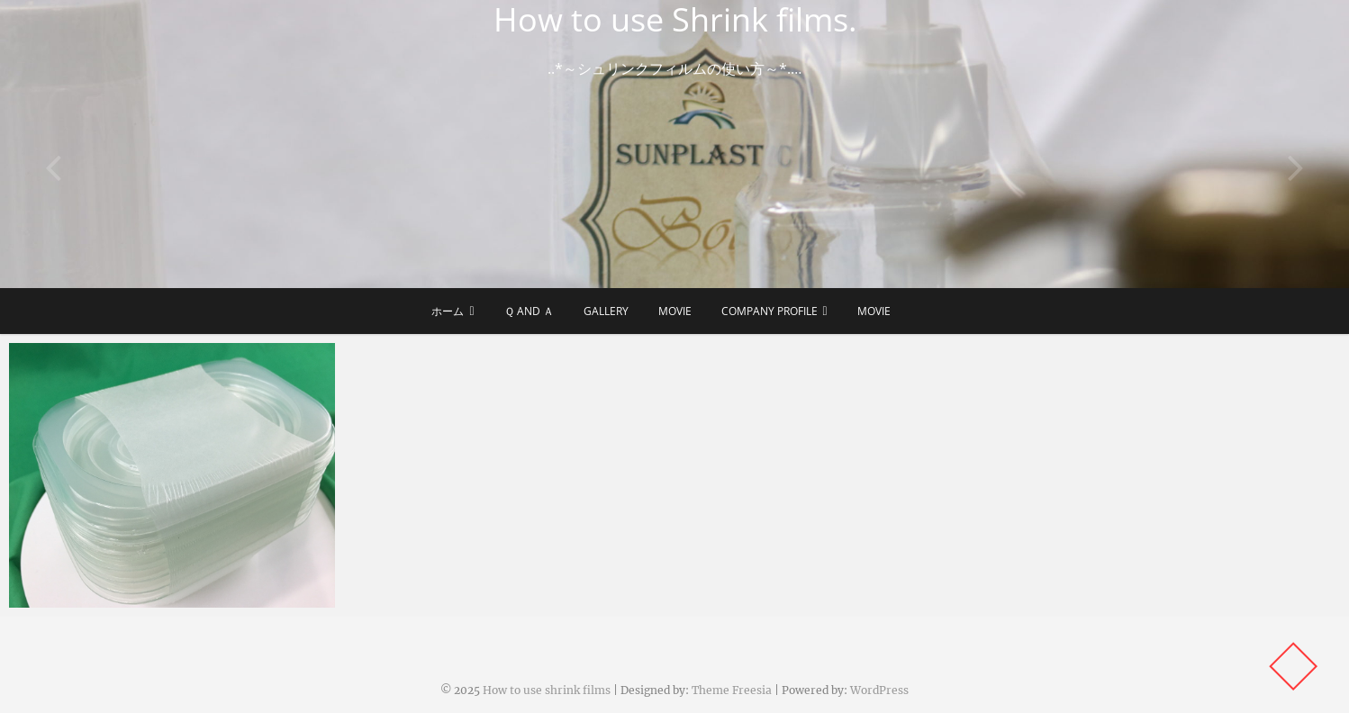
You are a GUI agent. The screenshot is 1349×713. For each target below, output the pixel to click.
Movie (675, 311)
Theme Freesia (732, 690)
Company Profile (769, 311)
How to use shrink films (547, 690)
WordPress (879, 690)
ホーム (447, 311)
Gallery (606, 311)
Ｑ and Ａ (529, 311)
